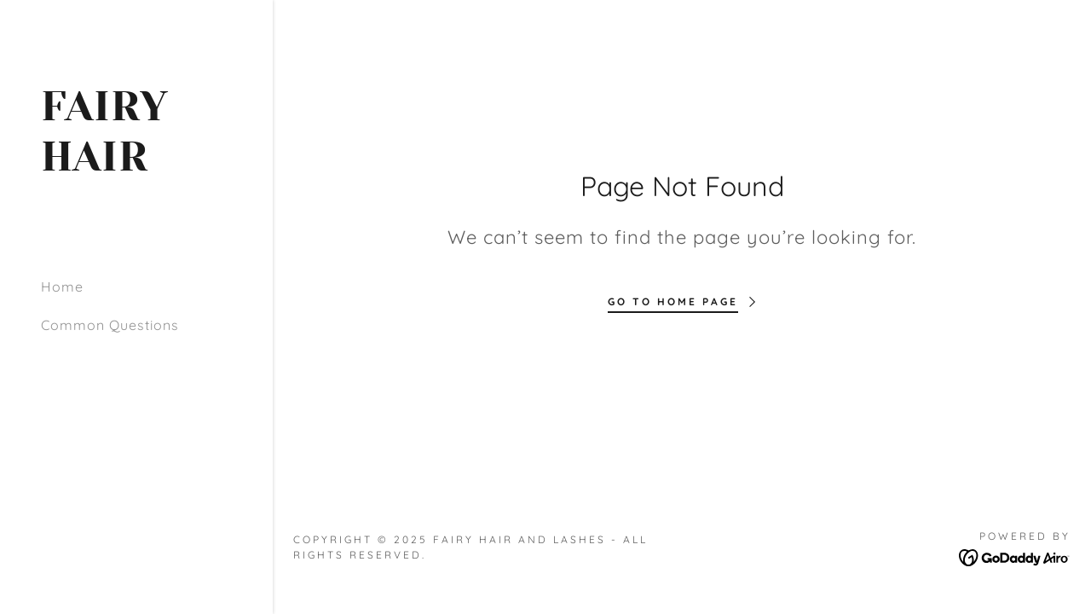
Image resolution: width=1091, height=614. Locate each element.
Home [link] (62, 286)
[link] (136, 165)
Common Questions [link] (110, 324)
